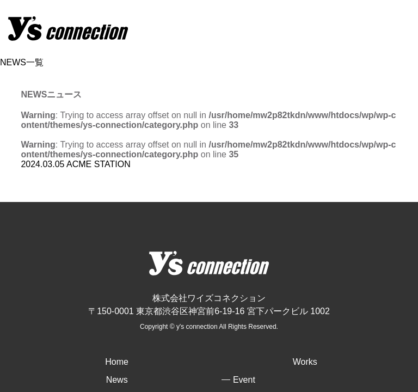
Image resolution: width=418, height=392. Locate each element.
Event (244, 379)
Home (116, 361)
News (117, 379)
